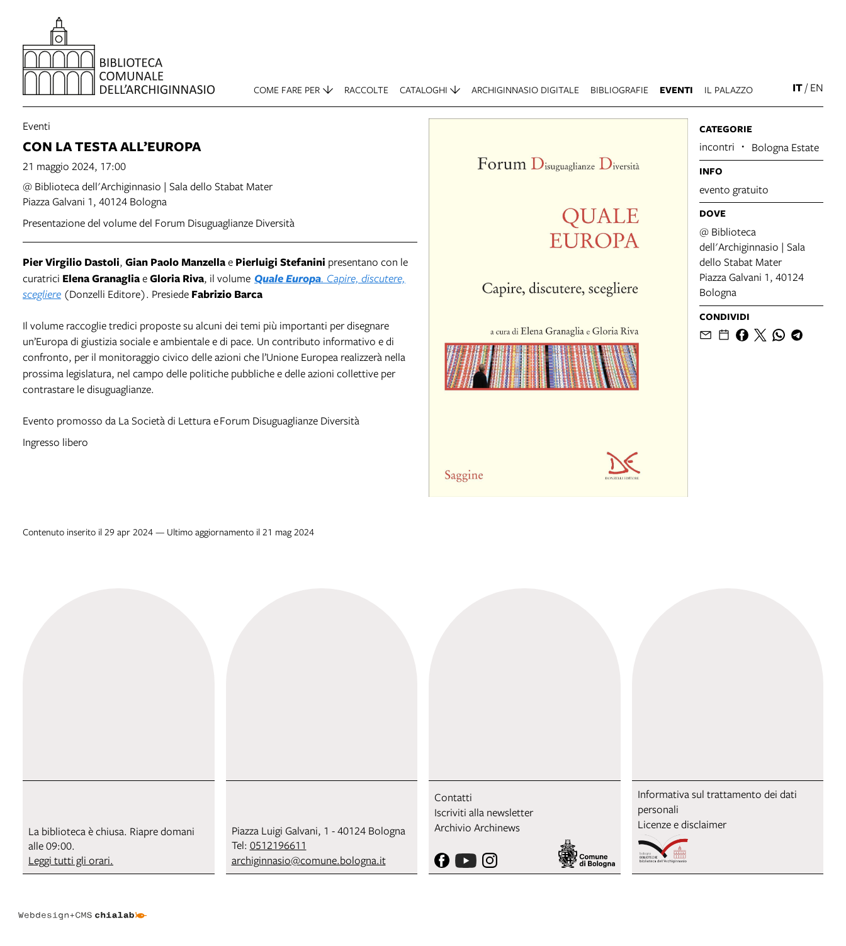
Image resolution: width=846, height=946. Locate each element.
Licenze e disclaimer (682, 824)
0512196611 (278, 845)
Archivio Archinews (477, 827)
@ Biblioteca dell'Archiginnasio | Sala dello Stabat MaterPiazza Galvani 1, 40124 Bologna (148, 193)
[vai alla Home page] (119, 56)
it (797, 87)
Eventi (36, 125)
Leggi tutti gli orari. (70, 860)
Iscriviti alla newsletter (483, 812)
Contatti (453, 797)
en (816, 87)
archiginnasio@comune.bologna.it (309, 860)
